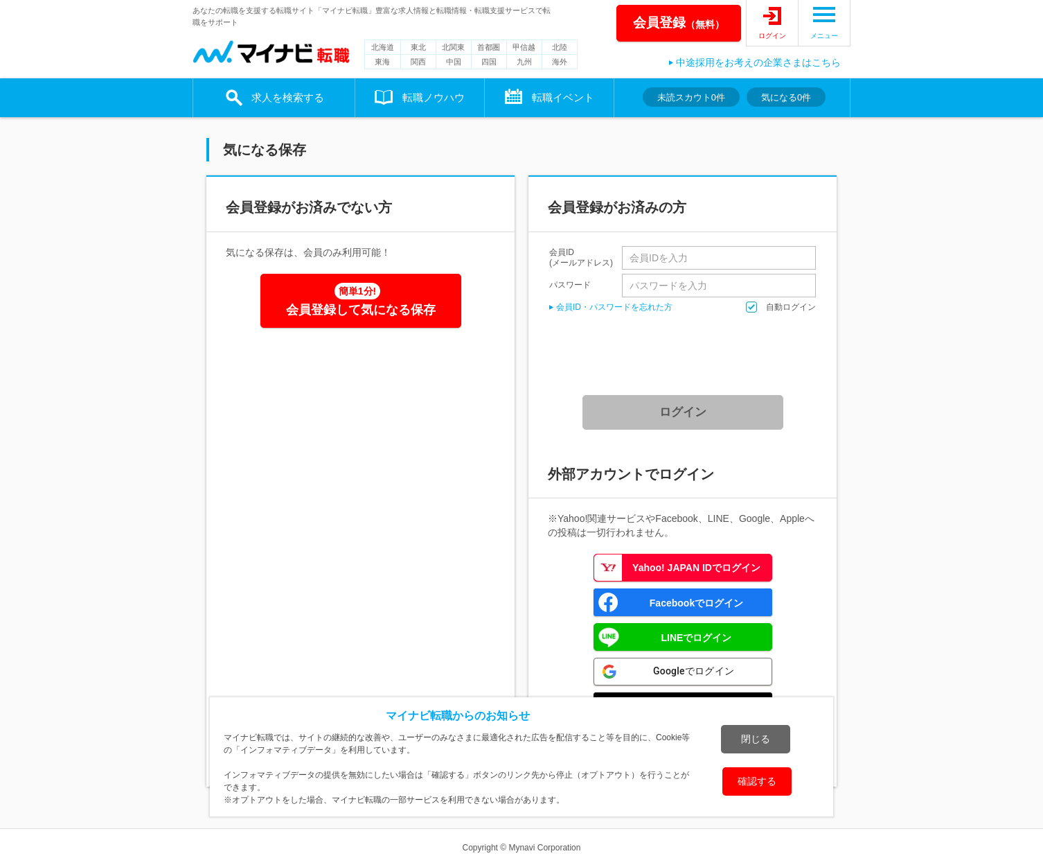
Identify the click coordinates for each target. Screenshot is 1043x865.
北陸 (559, 47)
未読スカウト (691, 97)
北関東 (453, 47)
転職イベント (563, 97)
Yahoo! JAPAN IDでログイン (696, 567)
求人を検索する (287, 97)
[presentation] (687, 354)
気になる (786, 97)
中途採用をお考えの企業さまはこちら (758, 62)
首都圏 (488, 47)
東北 (418, 47)
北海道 (382, 47)
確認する (757, 781)
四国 (489, 62)
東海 (382, 62)
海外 (559, 62)
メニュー (824, 36)
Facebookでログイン (696, 603)
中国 (453, 62)
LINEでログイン (696, 637)
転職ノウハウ (433, 97)
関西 (418, 62)
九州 (524, 62)
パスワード (570, 284)
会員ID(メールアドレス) (581, 257)
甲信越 (523, 47)
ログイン (772, 36)
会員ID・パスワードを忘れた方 (614, 307)
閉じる (755, 738)
